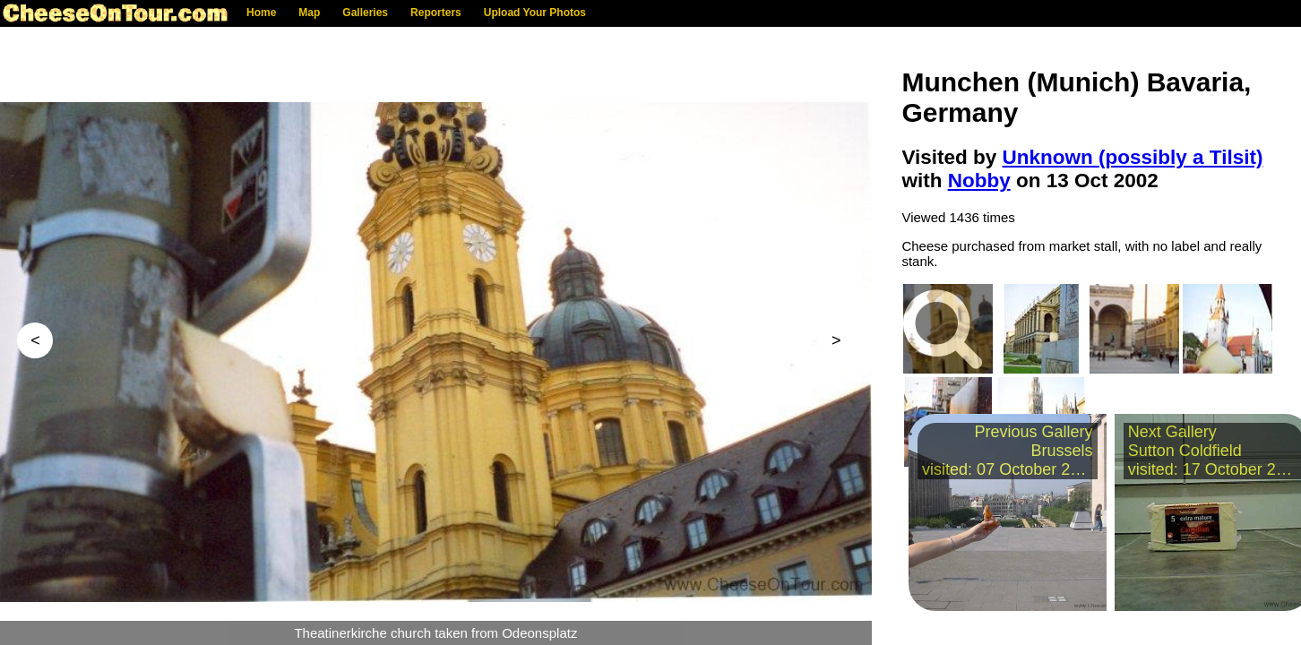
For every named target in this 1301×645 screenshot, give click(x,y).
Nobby (979, 180)
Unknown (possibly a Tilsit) (1133, 157)
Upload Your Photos (535, 12)
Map (309, 12)
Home (261, 12)
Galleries (365, 12)
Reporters (435, 12)
